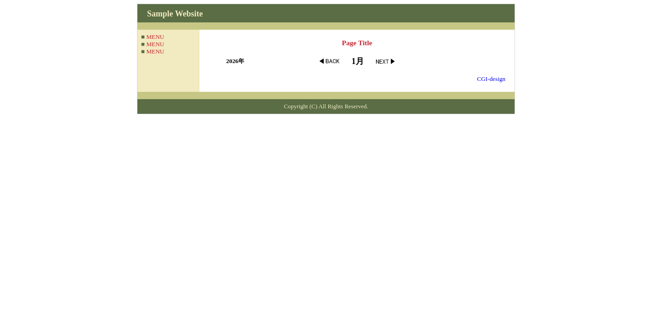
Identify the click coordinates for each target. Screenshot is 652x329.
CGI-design (491, 78)
